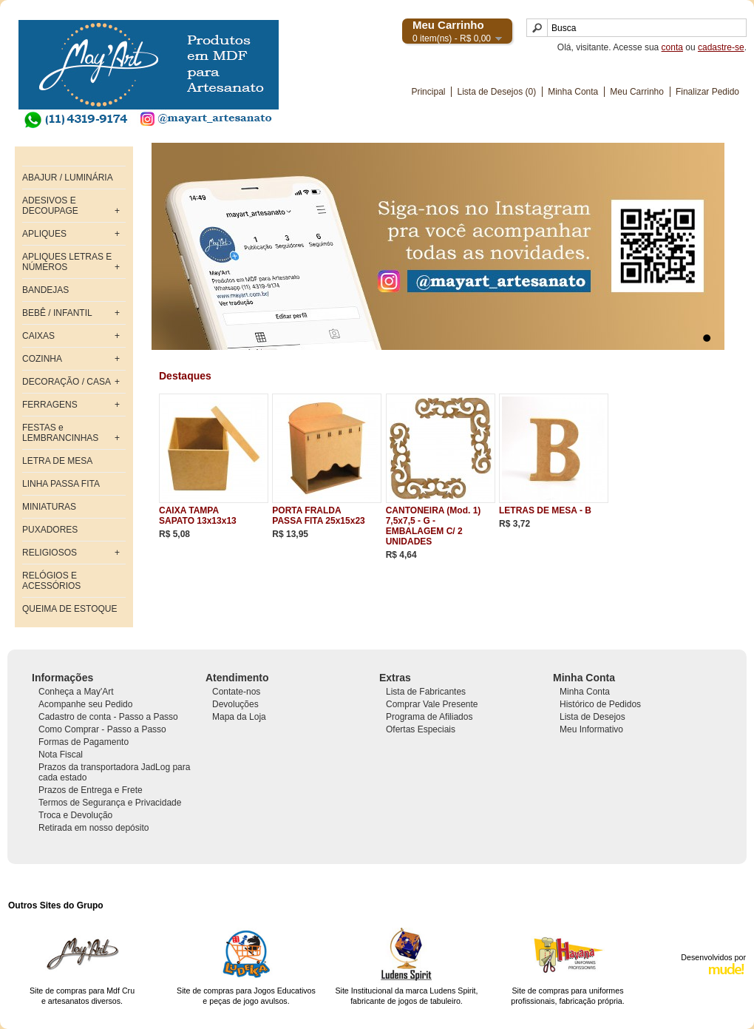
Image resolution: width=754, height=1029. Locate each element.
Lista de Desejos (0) (496, 92)
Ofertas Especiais (420, 729)
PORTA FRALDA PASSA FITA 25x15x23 (318, 515)
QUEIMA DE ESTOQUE (69, 609)
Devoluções (235, 704)
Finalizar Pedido (707, 92)
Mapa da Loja (239, 717)
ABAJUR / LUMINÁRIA (67, 177)
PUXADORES (50, 529)
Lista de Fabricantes (426, 691)
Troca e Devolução (75, 815)
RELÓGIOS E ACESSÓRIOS (51, 580)
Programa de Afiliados (429, 717)
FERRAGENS (50, 404)
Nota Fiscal (60, 754)
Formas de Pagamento (83, 742)
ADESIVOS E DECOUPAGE (50, 205)
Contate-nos (236, 691)
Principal (428, 92)
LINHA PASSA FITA (61, 484)
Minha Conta (573, 92)
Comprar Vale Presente (432, 704)
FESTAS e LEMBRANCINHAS (60, 432)
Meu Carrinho (637, 92)
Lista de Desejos (592, 717)
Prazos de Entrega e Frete (90, 790)
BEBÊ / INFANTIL (57, 313)
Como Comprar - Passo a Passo (102, 729)
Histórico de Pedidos (600, 704)
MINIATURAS (49, 507)
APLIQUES (44, 234)
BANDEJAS (45, 290)
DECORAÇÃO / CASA (66, 382)
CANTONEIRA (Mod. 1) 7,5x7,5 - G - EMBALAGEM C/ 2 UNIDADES (433, 526)
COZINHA (42, 359)
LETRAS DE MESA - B (545, 510)
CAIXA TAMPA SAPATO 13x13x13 (198, 515)
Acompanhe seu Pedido (85, 704)
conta (672, 47)
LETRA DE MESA (57, 461)
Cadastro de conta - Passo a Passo (108, 717)
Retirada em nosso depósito (93, 828)
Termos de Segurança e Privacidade (109, 802)
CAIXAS (38, 336)
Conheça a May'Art (76, 691)
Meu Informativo (591, 729)
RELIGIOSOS (49, 552)
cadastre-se (721, 47)
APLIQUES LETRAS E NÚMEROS (67, 262)
